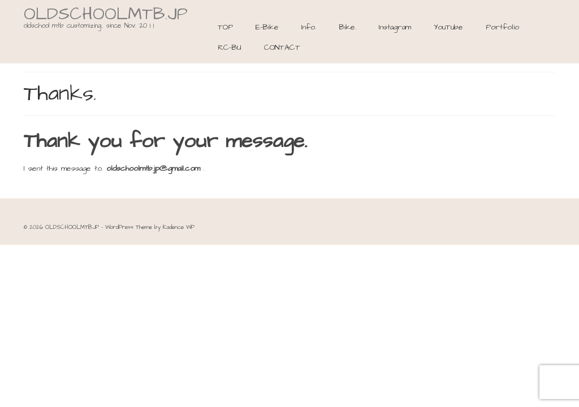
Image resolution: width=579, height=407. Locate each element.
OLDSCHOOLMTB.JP (106, 14)
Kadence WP (179, 227)
